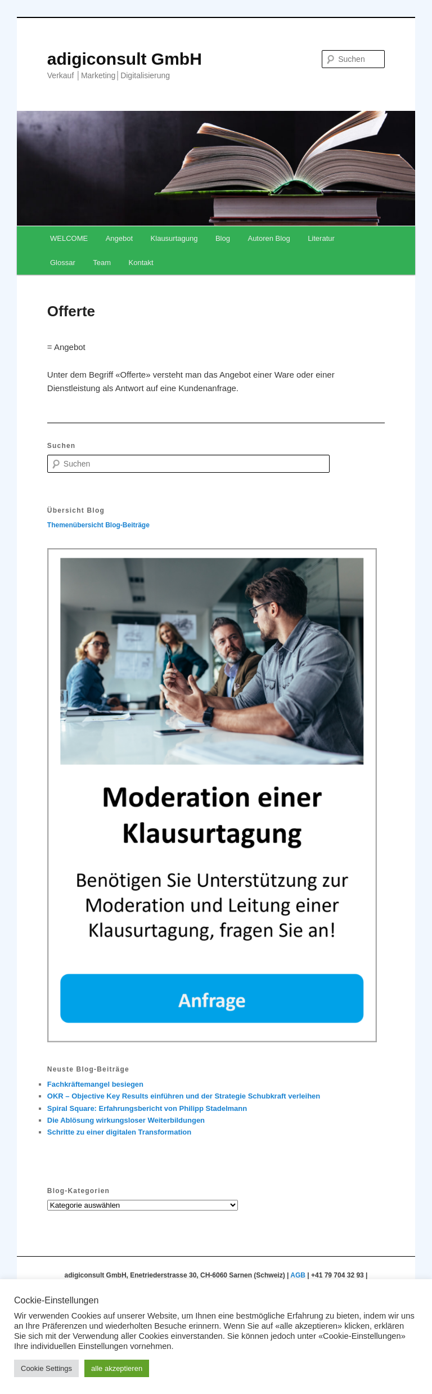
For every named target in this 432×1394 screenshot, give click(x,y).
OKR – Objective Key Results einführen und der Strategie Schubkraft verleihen (183, 1096)
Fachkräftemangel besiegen (95, 1084)
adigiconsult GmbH (124, 59)
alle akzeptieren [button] (116, 1368)
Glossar (62, 262)
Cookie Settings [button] (46, 1368)
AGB (297, 1275)
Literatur (321, 238)
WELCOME (69, 238)
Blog (222, 238)
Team (102, 262)
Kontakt (141, 262)
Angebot (119, 238)
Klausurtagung (174, 238)
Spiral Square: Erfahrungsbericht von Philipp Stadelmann (147, 1108)
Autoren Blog (269, 238)
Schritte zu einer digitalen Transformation (119, 1132)
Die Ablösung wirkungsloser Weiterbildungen (126, 1120)
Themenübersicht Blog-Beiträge (98, 525)
